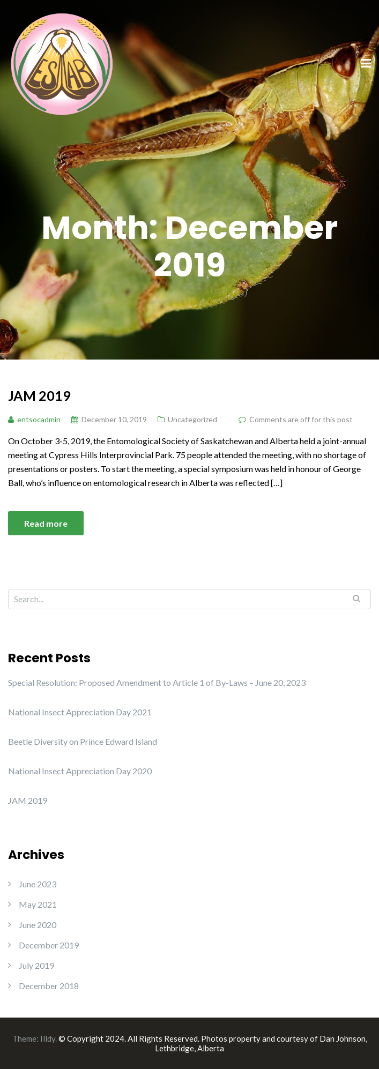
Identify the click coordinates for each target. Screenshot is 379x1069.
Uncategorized (192, 419)
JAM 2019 (39, 395)
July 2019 (36, 965)
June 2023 (37, 884)
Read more (46, 523)
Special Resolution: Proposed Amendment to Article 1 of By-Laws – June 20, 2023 (157, 682)
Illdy (47, 1038)
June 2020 (37, 925)
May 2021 (38, 904)
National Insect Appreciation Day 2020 (80, 771)
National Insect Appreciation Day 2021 (80, 712)
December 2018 (49, 986)
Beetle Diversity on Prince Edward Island (82, 741)
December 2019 (49, 945)
